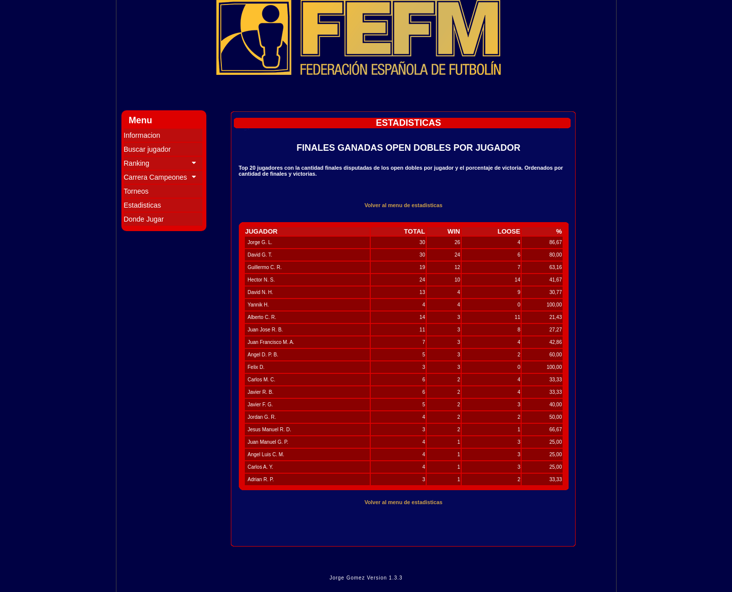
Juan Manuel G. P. (268, 442)
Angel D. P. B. (263, 354)
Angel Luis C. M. (266, 454)
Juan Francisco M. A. (271, 342)
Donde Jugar (144, 219)
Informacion (142, 135)
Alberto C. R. (262, 317)
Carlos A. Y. (260, 467)
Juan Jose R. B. (265, 329)
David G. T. (260, 255)
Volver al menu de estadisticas (403, 205)
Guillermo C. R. (265, 267)
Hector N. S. (261, 280)
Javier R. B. (261, 392)
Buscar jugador (147, 149)
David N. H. (260, 292)
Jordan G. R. (262, 417)
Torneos (136, 191)
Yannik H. (258, 304)
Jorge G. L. (260, 242)
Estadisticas (142, 205)
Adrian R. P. (261, 479)
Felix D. (256, 367)
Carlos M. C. (262, 379)
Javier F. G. (260, 404)
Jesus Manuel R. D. (269, 429)
